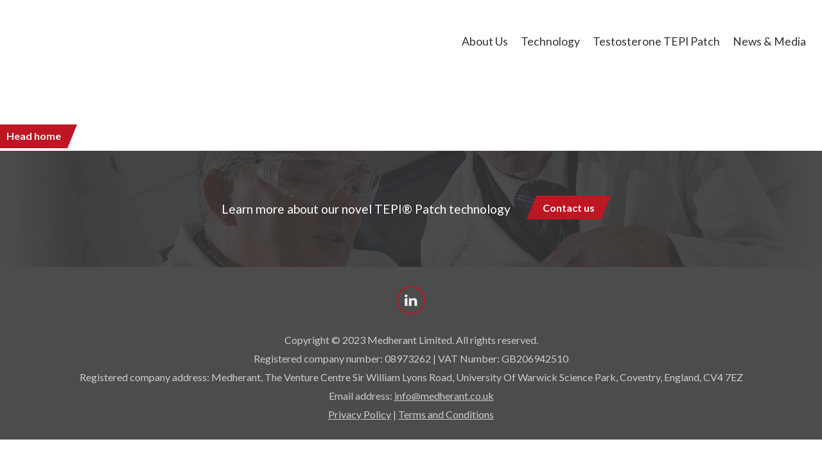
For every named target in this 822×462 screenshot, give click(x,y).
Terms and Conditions (446, 414)
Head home (33, 136)
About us (485, 41)
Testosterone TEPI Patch (656, 41)
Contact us (569, 207)
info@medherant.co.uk (444, 395)
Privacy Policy (359, 414)
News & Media (769, 41)
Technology (550, 41)
